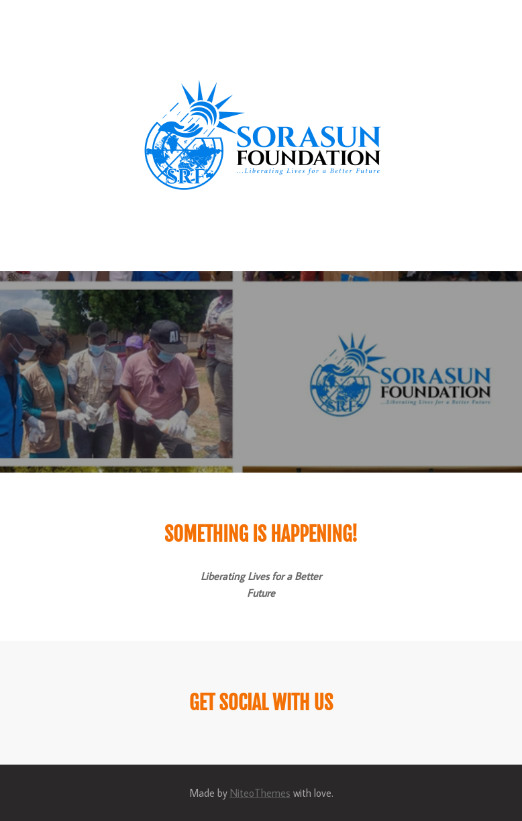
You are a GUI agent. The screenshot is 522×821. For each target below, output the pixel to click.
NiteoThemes (260, 793)
